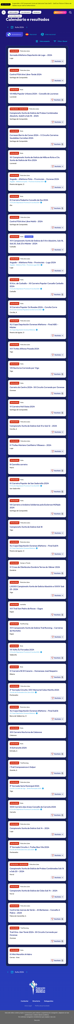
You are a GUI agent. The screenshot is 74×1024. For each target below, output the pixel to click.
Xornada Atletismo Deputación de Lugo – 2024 (31, 55)
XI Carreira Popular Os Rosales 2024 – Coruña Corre (33, 307)
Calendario (25, 12)
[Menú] (4, 12)
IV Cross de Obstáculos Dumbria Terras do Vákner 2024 (35, 567)
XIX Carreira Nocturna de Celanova (26, 732)
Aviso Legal (28, 1006)
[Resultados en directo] (60, 12)
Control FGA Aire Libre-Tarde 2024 (26, 74)
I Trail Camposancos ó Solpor (23, 767)
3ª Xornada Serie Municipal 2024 (24, 786)
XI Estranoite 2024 (18, 747)
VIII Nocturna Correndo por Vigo (24, 368)
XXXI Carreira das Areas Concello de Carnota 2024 (33, 807)
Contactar (24, 1001)
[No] (71, 1017)
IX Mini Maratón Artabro (21, 954)
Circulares (13, 12)
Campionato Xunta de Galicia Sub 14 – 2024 (29, 828)
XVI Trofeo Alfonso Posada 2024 (24, 348)
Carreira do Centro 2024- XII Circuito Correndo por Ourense (37, 387)
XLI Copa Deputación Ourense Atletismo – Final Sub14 (34, 545)
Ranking (37, 12)
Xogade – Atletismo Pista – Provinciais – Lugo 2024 (33, 262)
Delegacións (48, 1001)
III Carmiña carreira (19, 464)
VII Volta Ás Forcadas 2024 (22, 649)
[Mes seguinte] (27, 27)
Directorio (36, 1001)
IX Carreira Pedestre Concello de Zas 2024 (29, 200)
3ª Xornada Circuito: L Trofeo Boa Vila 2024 (29, 847)
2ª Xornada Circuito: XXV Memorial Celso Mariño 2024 (34, 690)
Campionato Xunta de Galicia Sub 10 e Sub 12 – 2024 (33, 426)
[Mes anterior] (8, 27)
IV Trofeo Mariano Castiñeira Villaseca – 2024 (30, 445)
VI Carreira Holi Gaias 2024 (22, 406)
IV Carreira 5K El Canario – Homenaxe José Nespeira (34, 671)
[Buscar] (70, 12)
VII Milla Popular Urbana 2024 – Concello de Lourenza (34, 93)
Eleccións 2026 (15, 16)
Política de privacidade (42, 1006)
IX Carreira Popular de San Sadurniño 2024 (29, 483)
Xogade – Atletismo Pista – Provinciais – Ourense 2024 (34, 179)
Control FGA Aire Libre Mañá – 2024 (26, 221)
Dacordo (37, 1020)
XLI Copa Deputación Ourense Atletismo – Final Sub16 (34, 710)
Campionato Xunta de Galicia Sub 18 (26, 527)
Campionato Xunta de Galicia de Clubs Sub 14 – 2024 (33, 890)
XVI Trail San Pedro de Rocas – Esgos (26, 608)
